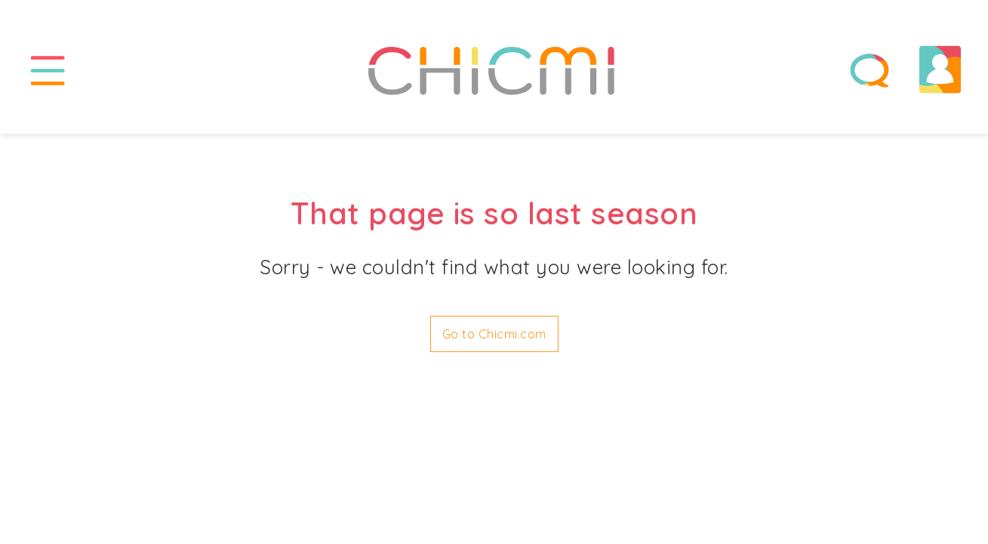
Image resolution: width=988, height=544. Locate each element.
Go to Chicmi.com (494, 334)
